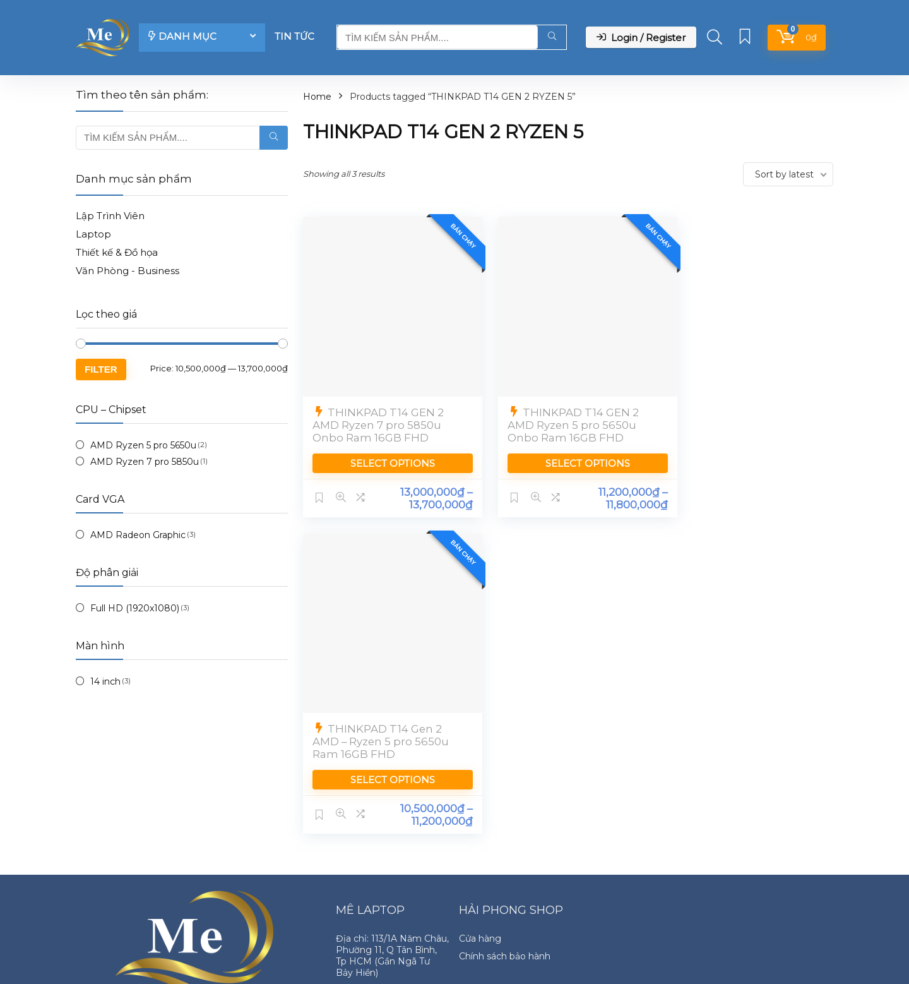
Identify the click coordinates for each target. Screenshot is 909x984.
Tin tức (294, 36)
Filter (101, 369)
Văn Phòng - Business (127, 271)
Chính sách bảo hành (504, 870)
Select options (386, 449)
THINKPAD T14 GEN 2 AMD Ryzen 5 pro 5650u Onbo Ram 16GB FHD (560, 411)
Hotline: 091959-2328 (382, 904)
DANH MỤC (182, 36)
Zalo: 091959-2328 (375, 922)
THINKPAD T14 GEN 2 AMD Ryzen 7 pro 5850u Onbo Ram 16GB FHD (378, 411)
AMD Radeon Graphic (138, 535)
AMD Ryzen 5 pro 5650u (143, 445)
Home (317, 96)
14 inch (105, 681)
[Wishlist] (744, 37)
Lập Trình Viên (110, 216)
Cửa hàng (480, 852)
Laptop (93, 234)
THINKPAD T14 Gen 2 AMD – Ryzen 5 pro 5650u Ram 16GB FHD (745, 411)
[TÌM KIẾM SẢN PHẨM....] (552, 37)
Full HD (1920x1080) (134, 608)
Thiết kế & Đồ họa (117, 252)
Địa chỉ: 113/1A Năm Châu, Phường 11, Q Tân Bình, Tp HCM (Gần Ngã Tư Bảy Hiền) (392, 869)
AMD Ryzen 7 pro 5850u (144, 461)
